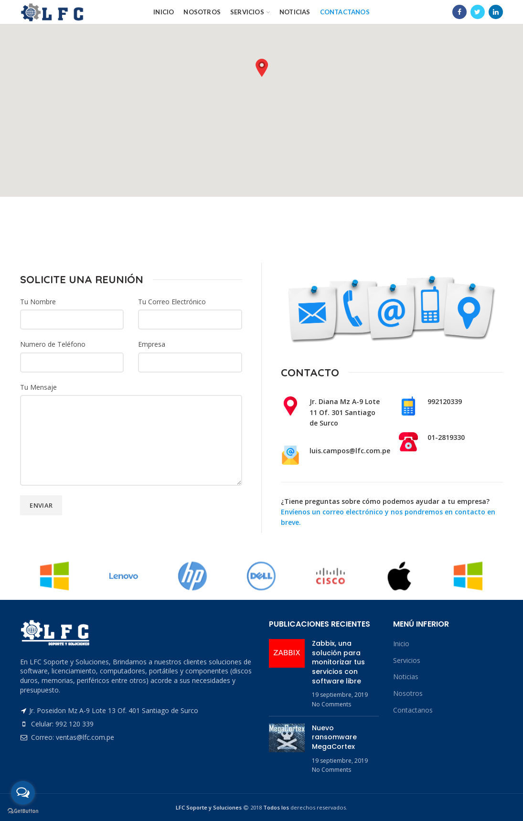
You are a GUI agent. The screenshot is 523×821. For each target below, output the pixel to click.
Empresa (151, 344)
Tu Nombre (38, 301)
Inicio (401, 643)
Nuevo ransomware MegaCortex (334, 737)
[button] (261, 67)
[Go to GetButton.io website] (23, 811)
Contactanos (413, 709)
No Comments (331, 704)
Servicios (406, 660)
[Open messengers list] (23, 793)
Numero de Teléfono (52, 344)
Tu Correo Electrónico (172, 301)
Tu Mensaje (38, 387)
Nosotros (408, 693)
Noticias (405, 676)
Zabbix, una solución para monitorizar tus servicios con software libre (338, 662)
